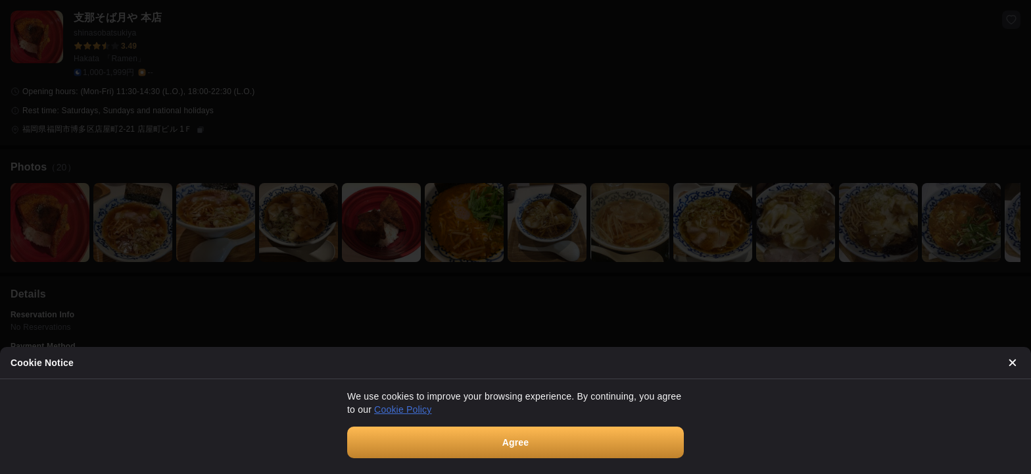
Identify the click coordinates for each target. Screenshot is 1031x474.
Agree (515, 442)
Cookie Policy (402, 409)
